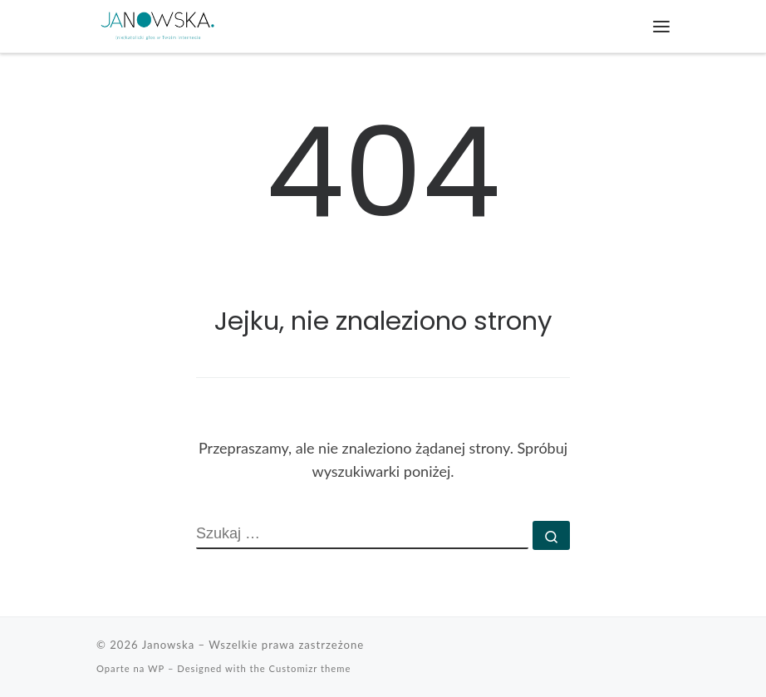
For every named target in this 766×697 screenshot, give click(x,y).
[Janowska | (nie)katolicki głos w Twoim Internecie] (157, 25)
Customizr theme (310, 668)
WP (156, 668)
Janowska (168, 644)
